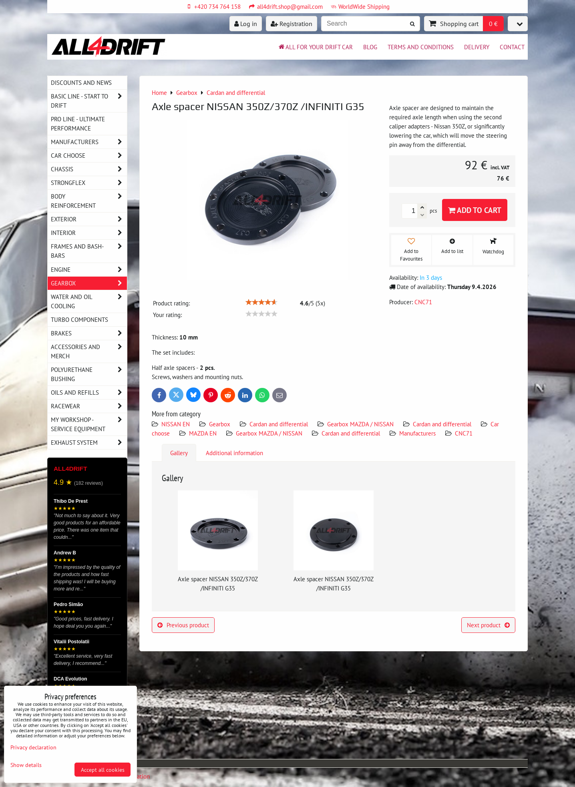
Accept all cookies (103, 769)
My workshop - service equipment (89, 424)
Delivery (476, 47)
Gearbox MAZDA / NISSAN (360, 424)
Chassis (89, 169)
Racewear (89, 406)
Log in (245, 24)
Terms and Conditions (421, 47)
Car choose (89, 155)
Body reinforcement (89, 201)
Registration (291, 24)
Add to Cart (474, 210)
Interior (89, 232)
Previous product (183, 625)
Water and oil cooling (89, 301)
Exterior (89, 219)
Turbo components (79, 319)
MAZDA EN (203, 433)
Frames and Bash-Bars (89, 251)
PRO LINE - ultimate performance (78, 123)
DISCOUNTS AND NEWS (81, 82)
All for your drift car (315, 47)
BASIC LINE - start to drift (89, 101)
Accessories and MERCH (89, 351)
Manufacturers (417, 433)
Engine (89, 269)
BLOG (370, 47)
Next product (488, 625)
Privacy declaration (33, 747)
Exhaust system (89, 442)
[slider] (261, 302)
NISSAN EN (175, 424)
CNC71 (463, 433)
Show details (26, 765)
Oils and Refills (89, 392)
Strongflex (89, 182)
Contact (512, 47)
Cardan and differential (278, 424)
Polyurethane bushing (89, 374)
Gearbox (219, 424)
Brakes (89, 333)
